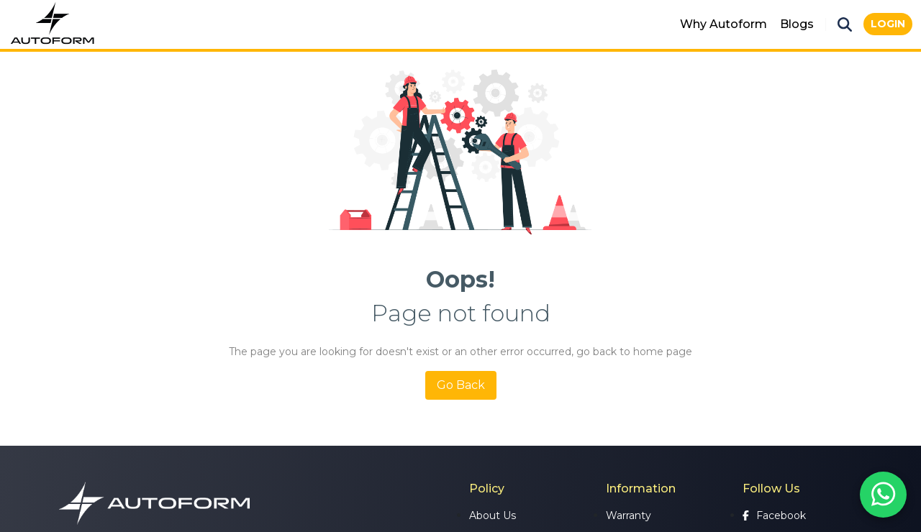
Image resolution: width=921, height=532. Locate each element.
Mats (652, 24)
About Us (492, 515)
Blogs (797, 24)
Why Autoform (723, 24)
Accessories (588, 24)
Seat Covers (505, 24)
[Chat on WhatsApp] (883, 495)
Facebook (774, 515)
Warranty (628, 515)
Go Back (461, 385)
